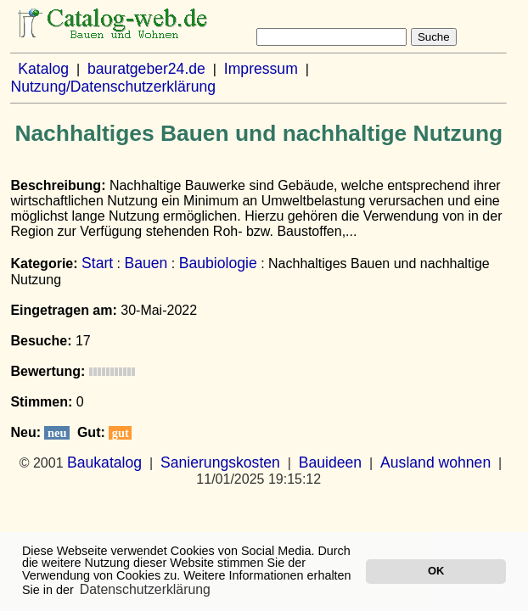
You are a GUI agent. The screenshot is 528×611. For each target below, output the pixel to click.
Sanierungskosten (220, 462)
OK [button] (436, 570)
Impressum (261, 68)
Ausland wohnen (435, 462)
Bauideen (330, 462)
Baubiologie (218, 263)
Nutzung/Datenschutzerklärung (113, 86)
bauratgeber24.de (146, 68)
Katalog (43, 68)
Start (97, 263)
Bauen (146, 263)
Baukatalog (104, 462)
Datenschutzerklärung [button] (145, 589)
